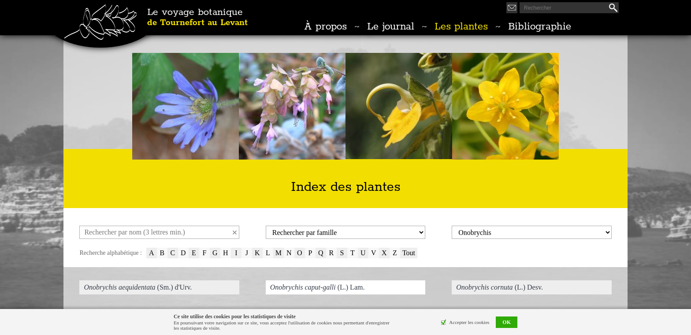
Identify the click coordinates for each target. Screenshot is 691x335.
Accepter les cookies (469, 322)
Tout (408, 253)
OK (506, 322)
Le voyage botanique (197, 17)
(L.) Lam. (317, 287)
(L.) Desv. (499, 287)
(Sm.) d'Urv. (138, 287)
